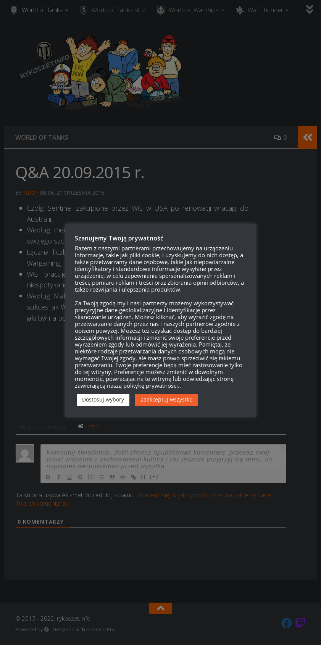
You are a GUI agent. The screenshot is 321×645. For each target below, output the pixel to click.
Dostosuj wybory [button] (103, 399)
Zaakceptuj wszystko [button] (166, 399)
